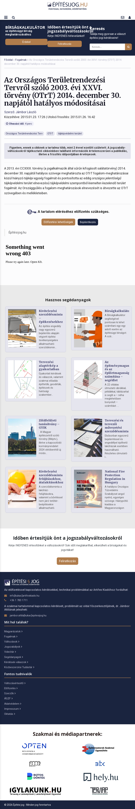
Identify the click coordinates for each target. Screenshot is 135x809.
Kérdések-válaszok (16, 662)
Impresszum (12, 708)
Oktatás (9, 713)
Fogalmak (21, 59)
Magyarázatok (13, 631)
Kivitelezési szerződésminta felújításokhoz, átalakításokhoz (51, 477)
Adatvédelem (12, 703)
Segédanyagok (13, 657)
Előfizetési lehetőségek (58, 222)
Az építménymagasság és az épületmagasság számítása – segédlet (119, 371)
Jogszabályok (13, 646)
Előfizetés (10, 688)
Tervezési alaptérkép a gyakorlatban (49, 365)
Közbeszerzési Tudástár (19, 667)
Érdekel (26, 42)
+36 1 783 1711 (19, 600)
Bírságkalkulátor (118, 311)
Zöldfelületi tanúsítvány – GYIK (49, 424)
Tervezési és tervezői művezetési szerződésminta (116, 426)
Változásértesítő (14, 683)
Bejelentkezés (88, 222)
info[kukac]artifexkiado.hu (24, 595)
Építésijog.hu (17, 232)
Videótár (10, 651)
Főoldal (8, 59)
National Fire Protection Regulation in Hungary (115, 477)
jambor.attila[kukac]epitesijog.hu (28, 615)
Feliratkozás (64, 43)
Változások (11, 641)
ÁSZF (8, 698)
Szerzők (9, 693)
